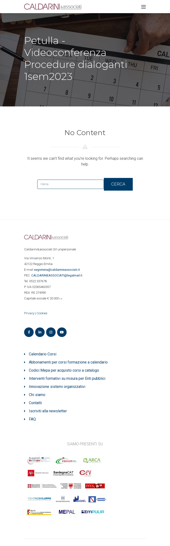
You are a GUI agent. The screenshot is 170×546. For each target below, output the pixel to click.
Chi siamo (37, 394)
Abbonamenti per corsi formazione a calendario (68, 362)
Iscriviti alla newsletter (48, 411)
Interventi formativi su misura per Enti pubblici (67, 378)
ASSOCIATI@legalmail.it (57, 275)
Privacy (29, 313)
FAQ (32, 419)
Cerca (118, 184)
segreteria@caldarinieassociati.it (57, 269)
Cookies (42, 313)
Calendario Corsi (42, 354)
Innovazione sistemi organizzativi (57, 386)
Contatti (35, 403)
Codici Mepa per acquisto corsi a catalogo (64, 370)
